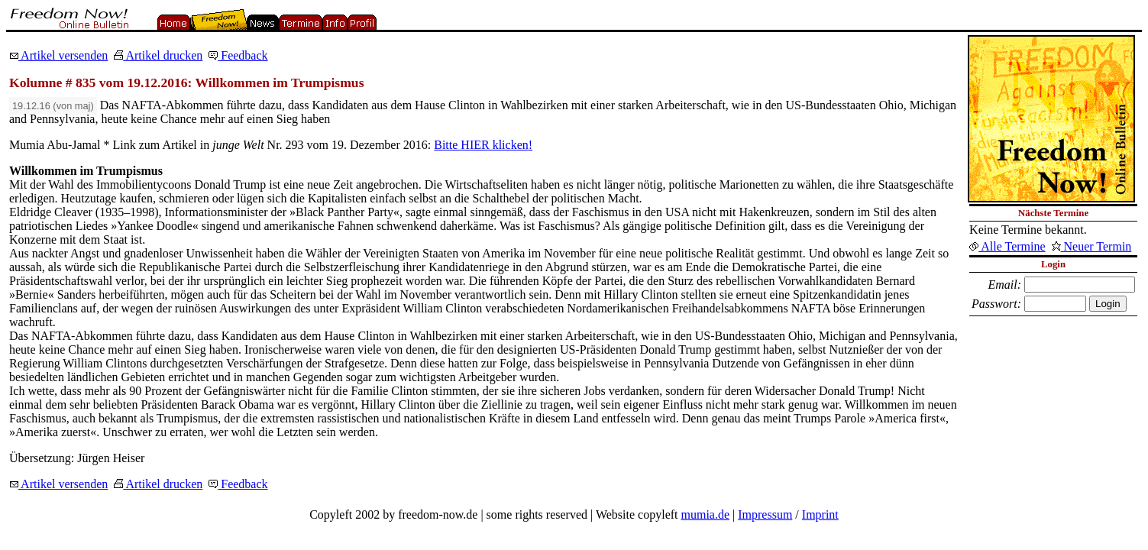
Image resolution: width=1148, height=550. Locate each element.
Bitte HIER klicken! (483, 144)
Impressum (765, 514)
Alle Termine (1007, 246)
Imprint (820, 514)
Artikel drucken (158, 55)
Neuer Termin (1092, 246)
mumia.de (705, 514)
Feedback (238, 55)
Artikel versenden (58, 55)
